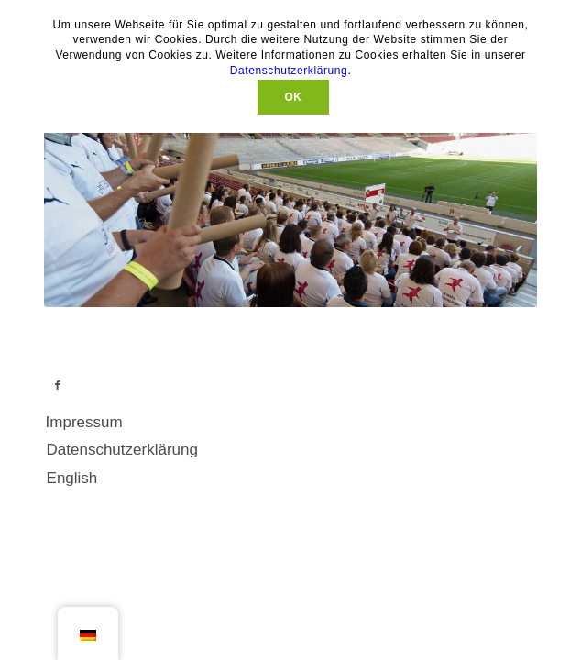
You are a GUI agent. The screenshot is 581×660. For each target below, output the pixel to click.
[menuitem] (280, 430)
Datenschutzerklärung (289, 70)
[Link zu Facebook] (57, 392)
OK (292, 97)
